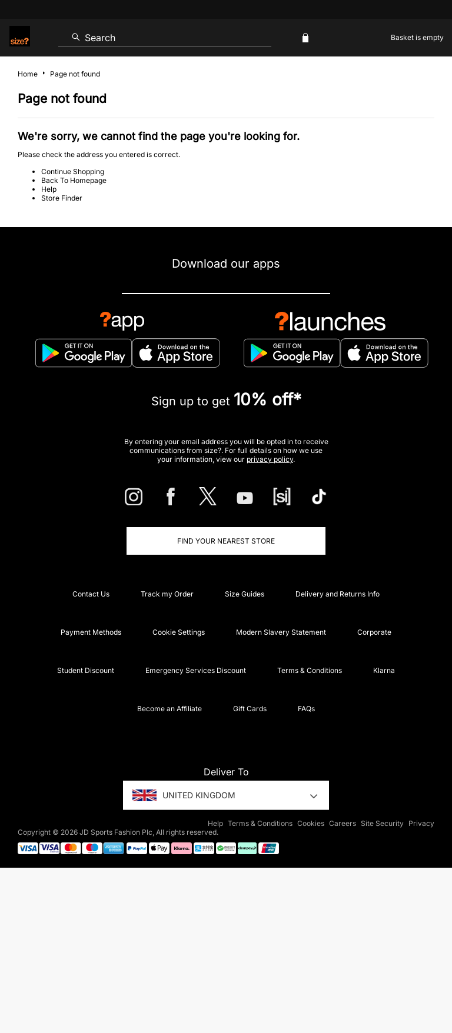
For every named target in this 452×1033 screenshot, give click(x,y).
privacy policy (270, 459)
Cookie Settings (178, 632)
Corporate (374, 632)
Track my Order (167, 593)
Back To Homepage (74, 180)
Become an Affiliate (169, 708)
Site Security (382, 823)
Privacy (421, 823)
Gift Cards (250, 708)
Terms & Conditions (309, 670)
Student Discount (85, 670)
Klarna (384, 670)
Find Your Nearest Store (226, 541)
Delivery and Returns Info (337, 593)
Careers (342, 823)
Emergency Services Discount (195, 670)
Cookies (310, 823)
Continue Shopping (72, 171)
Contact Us (90, 593)
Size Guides (244, 593)
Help (48, 189)
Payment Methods (91, 632)
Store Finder (61, 198)
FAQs (306, 708)
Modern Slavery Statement (281, 632)
